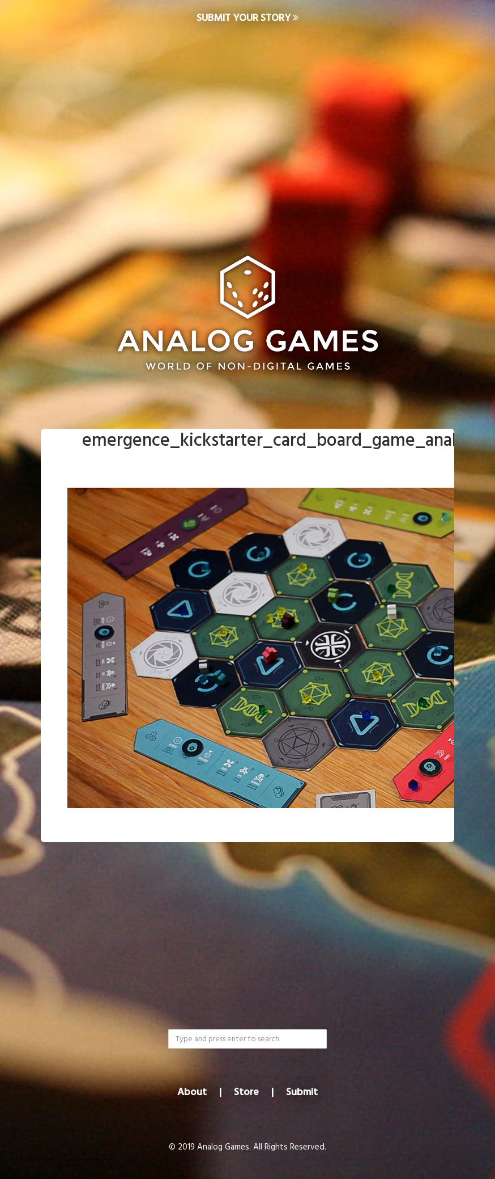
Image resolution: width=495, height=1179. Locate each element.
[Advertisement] (247, 128)
